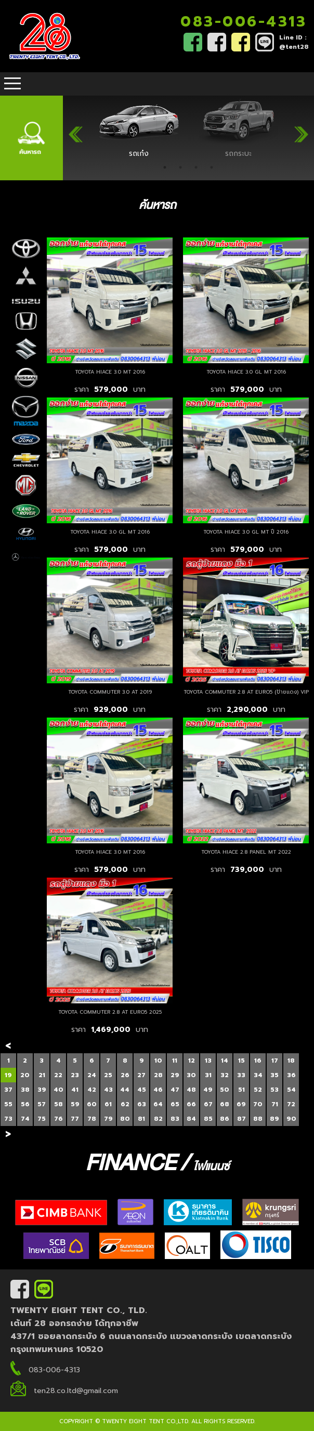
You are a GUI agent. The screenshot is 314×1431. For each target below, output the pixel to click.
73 (8, 1118)
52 (258, 1089)
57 (41, 1104)
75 (41, 1118)
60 (92, 1104)
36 (291, 1075)
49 (208, 1089)
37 (8, 1089)
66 (191, 1104)
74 (25, 1118)
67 (208, 1104)
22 (58, 1075)
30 (191, 1075)
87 (241, 1118)
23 (75, 1075)
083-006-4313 (243, 21)
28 (158, 1075)
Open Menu (12, 84)
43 (108, 1089)
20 (25, 1075)
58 (58, 1104)
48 (191, 1089)
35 (274, 1075)
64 (158, 1104)
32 (224, 1075)
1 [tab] (165, 167)
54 (291, 1089)
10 (158, 1060)
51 (241, 1089)
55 (8, 1104)
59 (75, 1104)
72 (291, 1104)
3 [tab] (196, 167)
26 (125, 1075)
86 (224, 1118)
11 (174, 1060)
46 (158, 1089)
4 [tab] (211, 167)
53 (274, 1089)
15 (241, 1060)
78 (91, 1118)
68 (224, 1104)
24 (91, 1075)
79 (108, 1118)
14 (224, 1060)
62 (125, 1104)
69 (241, 1104)
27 (141, 1075)
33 (241, 1075)
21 (41, 1075)
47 (175, 1089)
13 (208, 1060)
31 (208, 1075)
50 (224, 1089)
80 (125, 1118)
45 (141, 1089)
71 (274, 1104)
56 (25, 1104)
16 (257, 1060)
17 (274, 1060)
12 (191, 1060)
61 (108, 1104)
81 (141, 1118)
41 (74, 1089)
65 (175, 1104)
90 (291, 1118)
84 (191, 1118)
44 (124, 1089)
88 (258, 1118)
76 (58, 1118)
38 (25, 1089)
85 (208, 1118)
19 (8, 1075)
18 (291, 1060)
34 (258, 1075)
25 (108, 1075)
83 (175, 1118)
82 (158, 1118)
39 (41, 1089)
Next (301, 130)
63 (141, 1104)
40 (58, 1089)
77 (75, 1118)
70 (258, 1104)
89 (274, 1118)
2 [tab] (180, 167)
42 (91, 1089)
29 (175, 1075)
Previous (76, 130)
